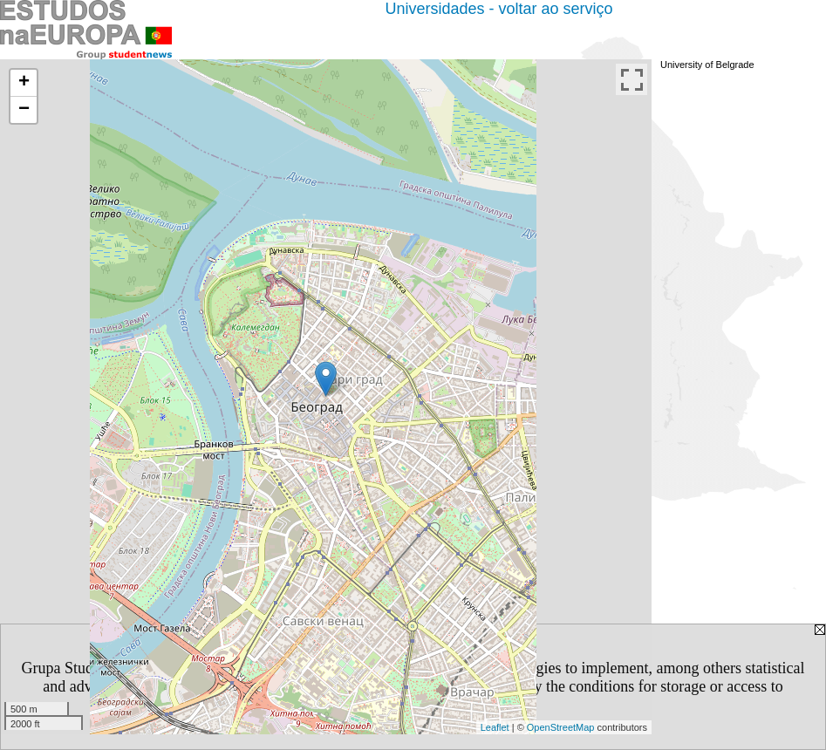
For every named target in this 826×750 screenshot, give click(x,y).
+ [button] (24, 83)
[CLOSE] (492, 704)
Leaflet (495, 727)
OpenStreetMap (561, 727)
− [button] (24, 110)
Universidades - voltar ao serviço (498, 8)
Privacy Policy (389, 686)
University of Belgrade (707, 64)
